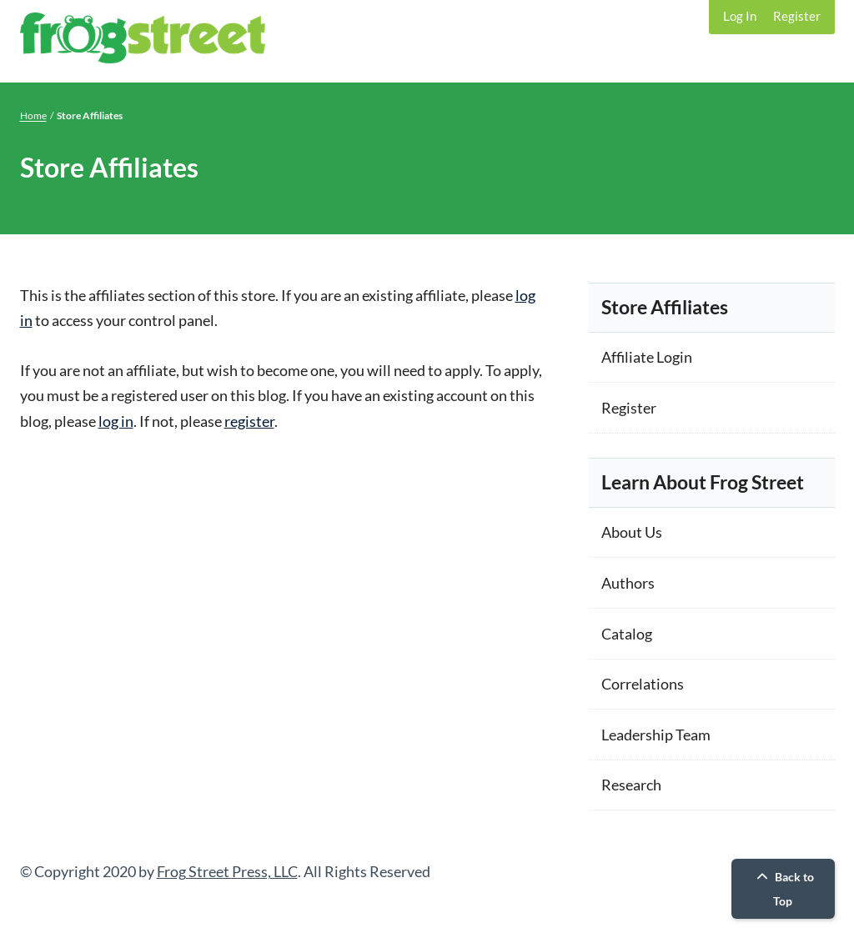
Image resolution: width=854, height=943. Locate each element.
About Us (631, 532)
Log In (739, 15)
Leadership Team (656, 734)
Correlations (642, 684)
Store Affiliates (664, 307)
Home (33, 115)
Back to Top (783, 889)
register (249, 421)
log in (115, 421)
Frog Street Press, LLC (227, 871)
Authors (628, 583)
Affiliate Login (646, 357)
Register (797, 15)
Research (631, 784)
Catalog (626, 633)
